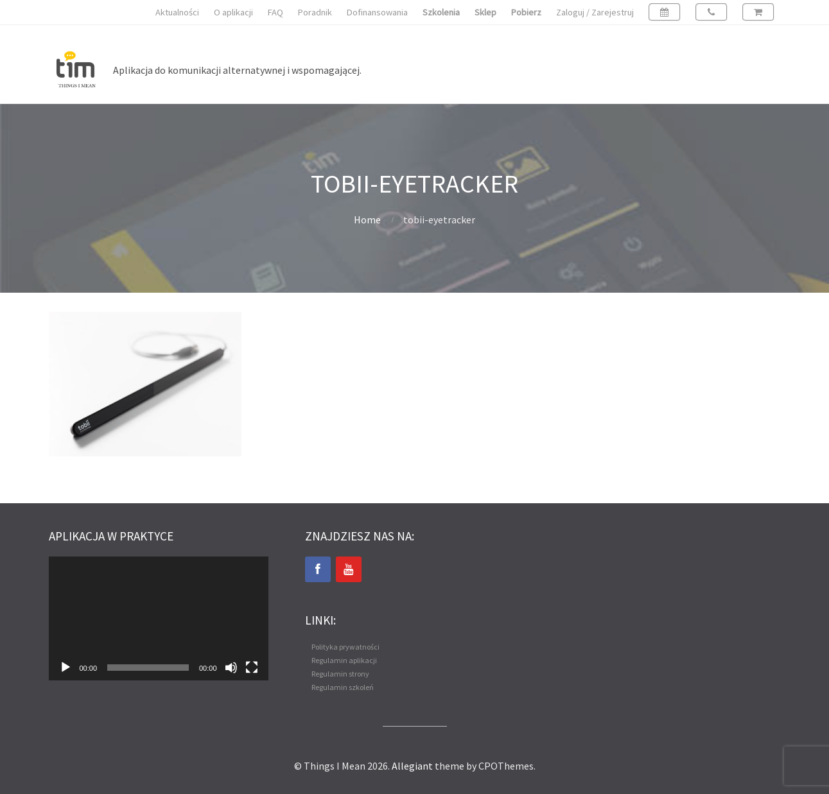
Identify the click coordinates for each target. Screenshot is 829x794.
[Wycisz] (231, 667)
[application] (158, 618)
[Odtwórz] (65, 667)
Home (367, 219)
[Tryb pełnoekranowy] (251, 667)
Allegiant (412, 765)
